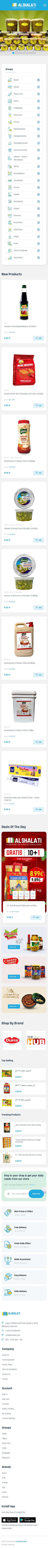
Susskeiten (15, 180)
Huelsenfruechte (17, 150)
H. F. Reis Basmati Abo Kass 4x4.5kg (28, 1155)
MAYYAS (5, 1497)
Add (38, 338)
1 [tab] (13, 53)
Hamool (11, 804)
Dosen (13, 80)
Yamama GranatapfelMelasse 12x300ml (20, 326)
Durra (4, 1473)
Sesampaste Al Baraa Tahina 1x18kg (18, 730)
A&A (3, 1487)
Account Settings (8, 1418)
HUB (3, 1478)
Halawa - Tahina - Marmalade (18, 158)
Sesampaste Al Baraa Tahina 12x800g (19, 461)
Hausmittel (15, 258)
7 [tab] (29, 53)
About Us (5, 1355)
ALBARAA (12, 467)
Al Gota (5, 1482)
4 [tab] (21, 53)
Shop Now (14, 947)
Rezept (13, 209)
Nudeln (13, 194)
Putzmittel (15, 223)
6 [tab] (27, 53)
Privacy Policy (7, 1364)
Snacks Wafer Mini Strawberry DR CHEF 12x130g (23, 393)
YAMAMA (12, 332)
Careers (5, 1379)
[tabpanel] (24, 33)
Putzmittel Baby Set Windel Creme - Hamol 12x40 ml (21, 798)
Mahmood (15, 911)
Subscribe (36, 1194)
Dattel (13, 166)
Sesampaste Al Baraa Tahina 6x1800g (19, 663)
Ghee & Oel (15, 94)
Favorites (5, 1404)
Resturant (15, 115)
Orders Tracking (8, 1409)
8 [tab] (32, 53)
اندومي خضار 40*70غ (23, 1071)
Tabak (13, 237)
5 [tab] (24, 53)
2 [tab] (16, 53)
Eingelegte (15, 108)
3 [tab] (19, 53)
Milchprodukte (16, 129)
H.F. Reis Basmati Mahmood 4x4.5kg (21, 905)
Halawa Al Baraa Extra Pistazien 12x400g (20, 528)
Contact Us (6, 1374)
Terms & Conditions (9, 1369)
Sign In (4, 1394)
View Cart (5, 1399)
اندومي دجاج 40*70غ (22, 1100)
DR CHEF (12, 400)
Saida (4, 1492)
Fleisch (13, 87)
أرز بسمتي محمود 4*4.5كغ (25, 1085)
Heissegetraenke (18, 143)
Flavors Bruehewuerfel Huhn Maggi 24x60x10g (27, 1141)
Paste (13, 101)
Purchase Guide (8, 1360)
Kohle (13, 244)
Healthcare (15, 230)
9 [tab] (35, 53)
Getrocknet (15, 201)
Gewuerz (14, 216)
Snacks (13, 187)
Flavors (13, 122)
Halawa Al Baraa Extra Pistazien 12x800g (20, 595)
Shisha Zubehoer (18, 251)
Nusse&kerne (16, 173)
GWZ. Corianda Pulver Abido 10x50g (28, 1125)
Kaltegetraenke (17, 136)
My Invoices (6, 1413)
